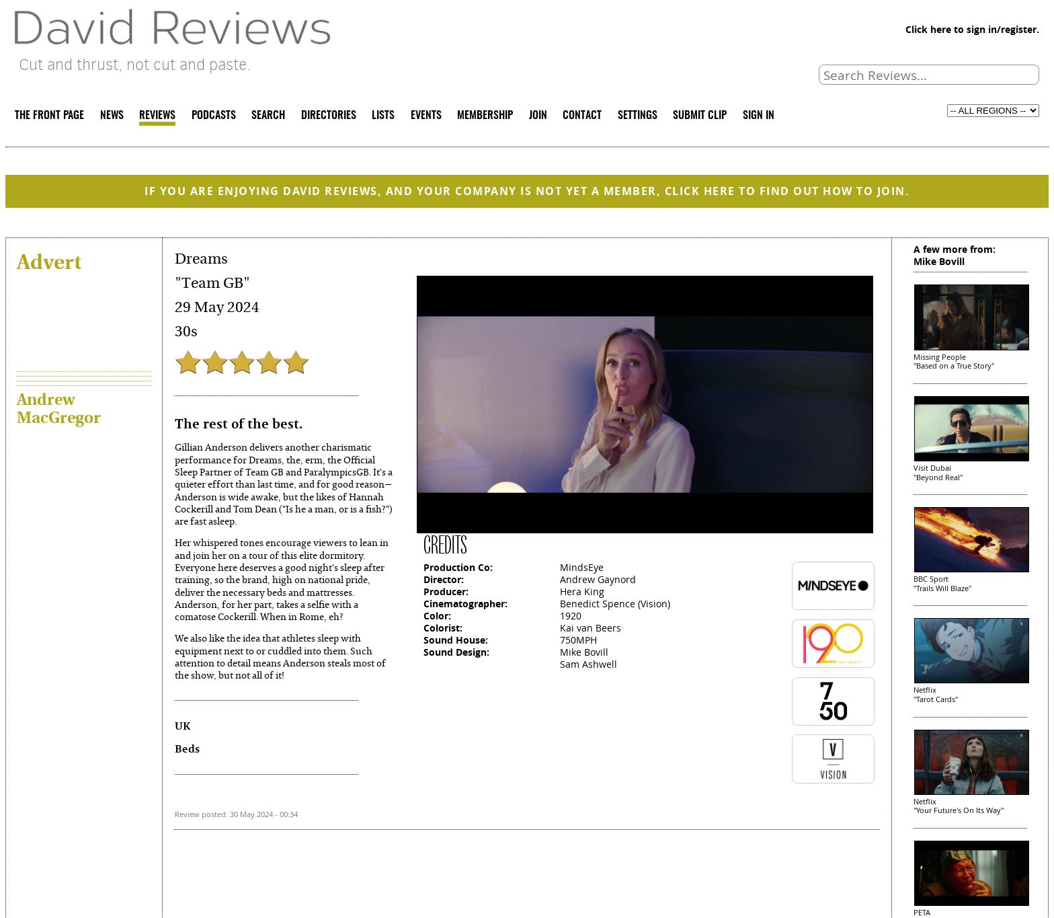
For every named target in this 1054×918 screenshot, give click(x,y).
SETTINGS (637, 115)
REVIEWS (157, 115)
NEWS (112, 115)
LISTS (383, 115)
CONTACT (582, 115)
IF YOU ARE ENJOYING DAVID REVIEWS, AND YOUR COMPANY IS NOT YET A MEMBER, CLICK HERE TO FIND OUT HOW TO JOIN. (527, 191)
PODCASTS (214, 115)
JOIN (538, 115)
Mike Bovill (584, 652)
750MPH (578, 640)
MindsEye (582, 567)
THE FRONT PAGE (49, 115)
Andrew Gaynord (598, 579)
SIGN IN (758, 115)
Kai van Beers (590, 627)
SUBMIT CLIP (700, 115)
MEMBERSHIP (485, 115)
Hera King (582, 591)
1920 (570, 615)
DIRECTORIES (328, 115)
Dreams (201, 258)
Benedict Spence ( (600, 603)
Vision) (655, 603)
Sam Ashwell (588, 664)
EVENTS (426, 115)
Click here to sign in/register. (972, 29)
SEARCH (268, 115)
